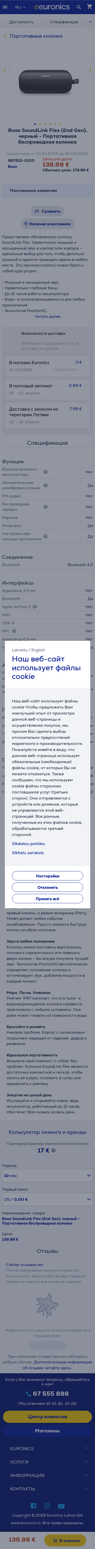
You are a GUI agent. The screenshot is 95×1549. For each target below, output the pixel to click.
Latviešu (20, 650)
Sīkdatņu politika (28, 843)
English (38, 650)
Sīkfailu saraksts (28, 852)
